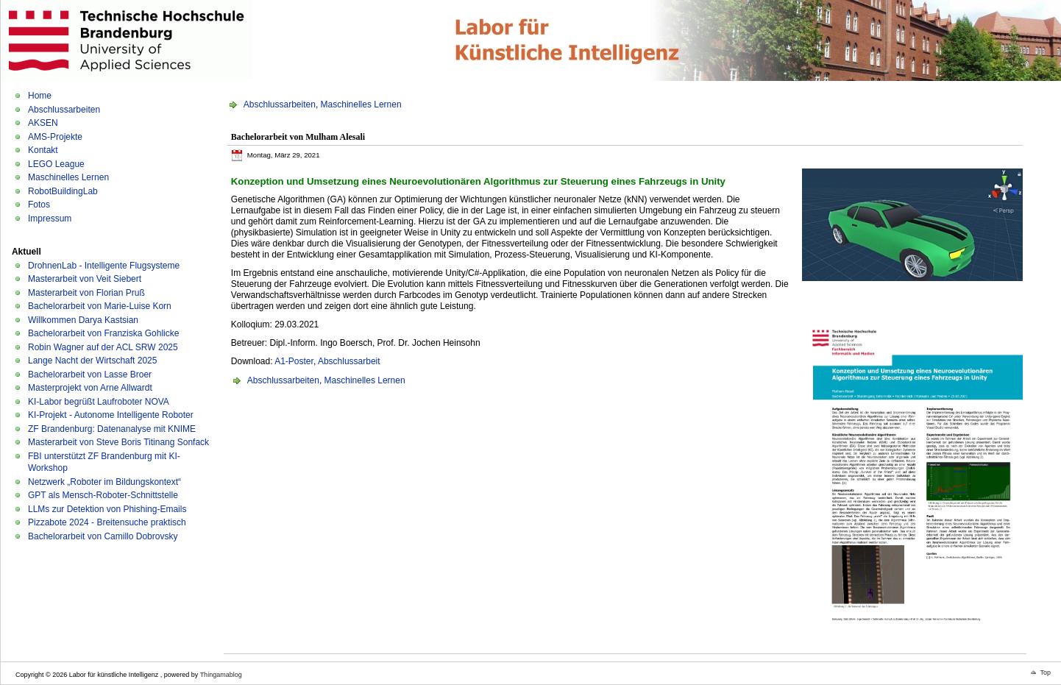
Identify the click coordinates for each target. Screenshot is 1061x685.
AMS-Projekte (55, 137)
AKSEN (43, 123)
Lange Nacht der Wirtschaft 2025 (92, 360)
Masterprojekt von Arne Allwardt (90, 388)
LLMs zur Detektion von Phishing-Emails (107, 509)
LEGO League (56, 164)
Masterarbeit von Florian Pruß (86, 293)
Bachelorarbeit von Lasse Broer (90, 374)
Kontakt (43, 150)
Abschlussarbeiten (64, 109)
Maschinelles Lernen (68, 177)
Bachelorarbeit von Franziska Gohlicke (103, 333)
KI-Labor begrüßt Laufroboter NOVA (98, 402)
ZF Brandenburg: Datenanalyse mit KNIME (112, 429)
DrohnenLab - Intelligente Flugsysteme (104, 265)
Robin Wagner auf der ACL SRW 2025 (103, 347)
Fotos (39, 204)
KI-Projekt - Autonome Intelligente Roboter (111, 415)
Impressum (49, 218)
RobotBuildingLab (63, 191)
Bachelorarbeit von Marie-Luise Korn (99, 306)
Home (40, 95)
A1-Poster (293, 361)
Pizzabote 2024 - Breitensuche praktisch (107, 522)
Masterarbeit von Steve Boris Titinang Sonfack (118, 442)
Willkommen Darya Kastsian (83, 320)
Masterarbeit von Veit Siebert (84, 279)
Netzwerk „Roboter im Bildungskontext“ (104, 482)
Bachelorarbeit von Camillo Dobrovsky (102, 536)
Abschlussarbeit (349, 361)
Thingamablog (221, 674)
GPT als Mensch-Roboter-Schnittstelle (103, 495)
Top (1045, 672)
